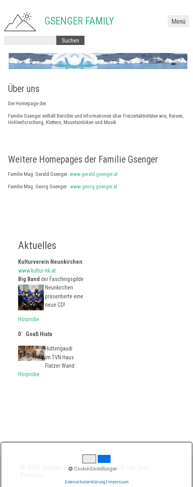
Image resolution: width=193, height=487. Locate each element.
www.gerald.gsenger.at (93, 174)
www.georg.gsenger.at (93, 186)
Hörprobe (28, 319)
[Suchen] (70, 40)
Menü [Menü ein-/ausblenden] (178, 21)
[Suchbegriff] (30, 40)
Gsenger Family (79, 21)
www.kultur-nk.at (37, 270)
